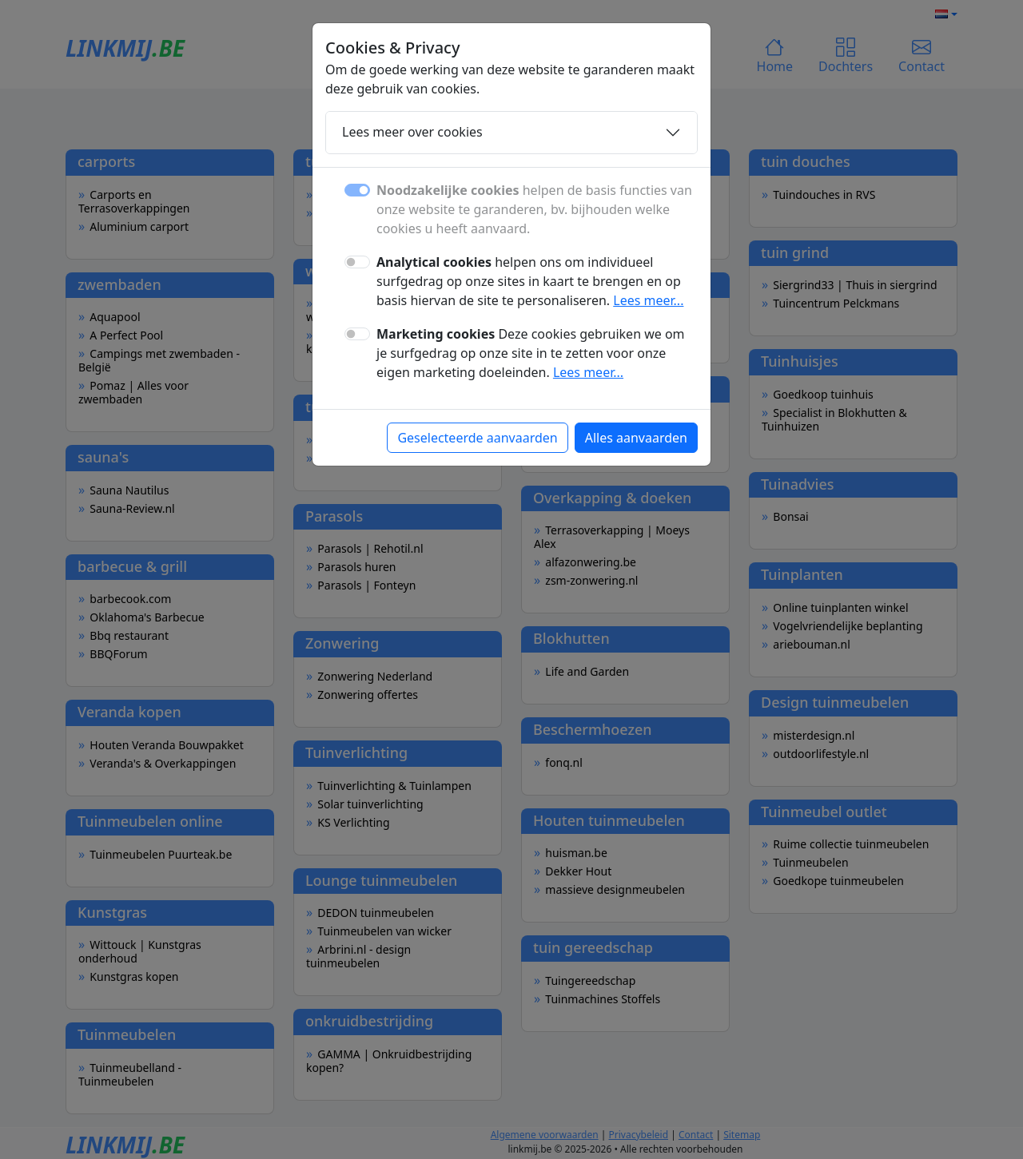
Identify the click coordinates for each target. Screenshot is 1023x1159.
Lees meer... (648, 300)
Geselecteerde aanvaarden (477, 438)
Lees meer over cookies (412, 132)
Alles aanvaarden (636, 438)
